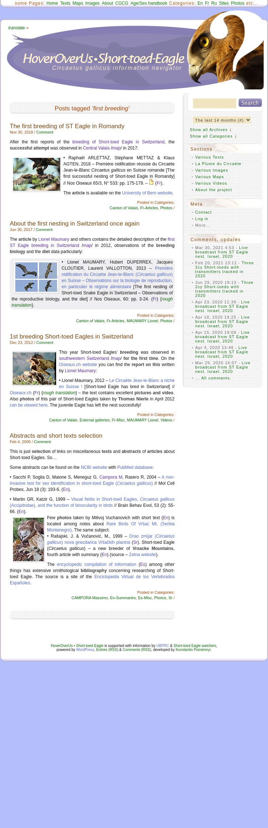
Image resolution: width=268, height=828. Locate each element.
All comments (215, 378)
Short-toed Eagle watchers (194, 646)
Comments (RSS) (137, 650)
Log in (202, 219)
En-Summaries (123, 598)
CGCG (121, 3)
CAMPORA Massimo (90, 598)
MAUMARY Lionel (142, 321)
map (116, 148)
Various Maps (209, 177)
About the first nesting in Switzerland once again (74, 223)
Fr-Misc (118, 420)
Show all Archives (209, 129)
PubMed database (134, 467)
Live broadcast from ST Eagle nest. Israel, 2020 (221, 252)
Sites (224, 3)
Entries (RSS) (107, 650)
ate (16, 27)
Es (142, 564)
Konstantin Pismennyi (193, 650)
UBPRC (162, 646)
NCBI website (94, 467)
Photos (237, 3)
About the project (213, 190)
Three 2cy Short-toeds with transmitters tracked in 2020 (224, 269)
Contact (203, 212)
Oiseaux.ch (21, 392)
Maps (77, 3)
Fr (207, 3)
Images (92, 3)
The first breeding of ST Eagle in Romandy (67, 126)
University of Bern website (147, 193)
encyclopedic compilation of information (98, 564)
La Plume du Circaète (218, 163)
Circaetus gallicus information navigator (117, 68)
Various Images (211, 170)
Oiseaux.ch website (78, 364)
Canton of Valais (124, 208)
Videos (166, 420)
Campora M (110, 477)
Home (52, 3)
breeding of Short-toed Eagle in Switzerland (118, 141)
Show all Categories (211, 136)
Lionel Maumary (53, 239)
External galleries (95, 420)
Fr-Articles (149, 208)
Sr (135, 542)
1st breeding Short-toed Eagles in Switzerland (71, 336)
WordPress (85, 650)
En (200, 3)
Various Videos (211, 183)
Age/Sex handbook (148, 3)
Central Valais (96, 148)
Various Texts (209, 157)
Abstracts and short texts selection (56, 435)
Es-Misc (145, 598)
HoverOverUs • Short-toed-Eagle (77, 646)
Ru (214, 3)
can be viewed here (28, 405)
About (107, 3)
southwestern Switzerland (84, 358)
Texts (65, 3)
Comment (44, 132)
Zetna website (142, 554)
